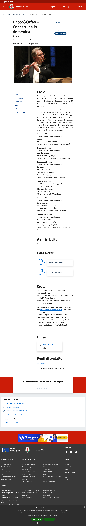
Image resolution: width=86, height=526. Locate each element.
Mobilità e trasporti (27, 481)
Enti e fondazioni (6, 472)
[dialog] (43, 515)
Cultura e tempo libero (28, 467)
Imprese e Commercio (28, 472)
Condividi (58, 22)
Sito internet (41, 364)
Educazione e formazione (50, 464)
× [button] (84, 507)
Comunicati (67, 467)
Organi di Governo (6, 464)
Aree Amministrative (7, 467)
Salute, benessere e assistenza (52, 476)
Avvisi (66, 469)
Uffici (2, 469)
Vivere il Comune (13, 14)
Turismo (24, 479)
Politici (3, 474)
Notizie (66, 464)
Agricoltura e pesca (49, 481)
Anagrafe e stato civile (28, 464)
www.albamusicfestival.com (51, 309)
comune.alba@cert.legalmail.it (10, 505)
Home (4, 14)
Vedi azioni (59, 26)
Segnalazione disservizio (29, 493)
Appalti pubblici (26, 474)
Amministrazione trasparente (52, 490)
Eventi (22, 14)
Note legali (46, 495)
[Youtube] (63, 6)
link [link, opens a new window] (58, 515)
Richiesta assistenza (28, 497)
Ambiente (46, 474)
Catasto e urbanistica (28, 477)
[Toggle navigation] (3, 6)
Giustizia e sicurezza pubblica (52, 467)
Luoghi (66, 480)
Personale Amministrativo (8, 477)
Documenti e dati (6, 479)
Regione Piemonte (8, 2)
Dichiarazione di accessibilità (51, 497)
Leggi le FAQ (26, 495)
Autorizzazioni (47, 479)
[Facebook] (59, 6)
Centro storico (48, 344)
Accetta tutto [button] (37, 519)
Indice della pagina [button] (20, 89)
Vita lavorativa (26, 469)
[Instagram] (68, 6)
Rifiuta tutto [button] (49, 519)
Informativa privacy (49, 493)
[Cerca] (82, 7)
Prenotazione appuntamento (30, 490)
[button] (43, 523)
